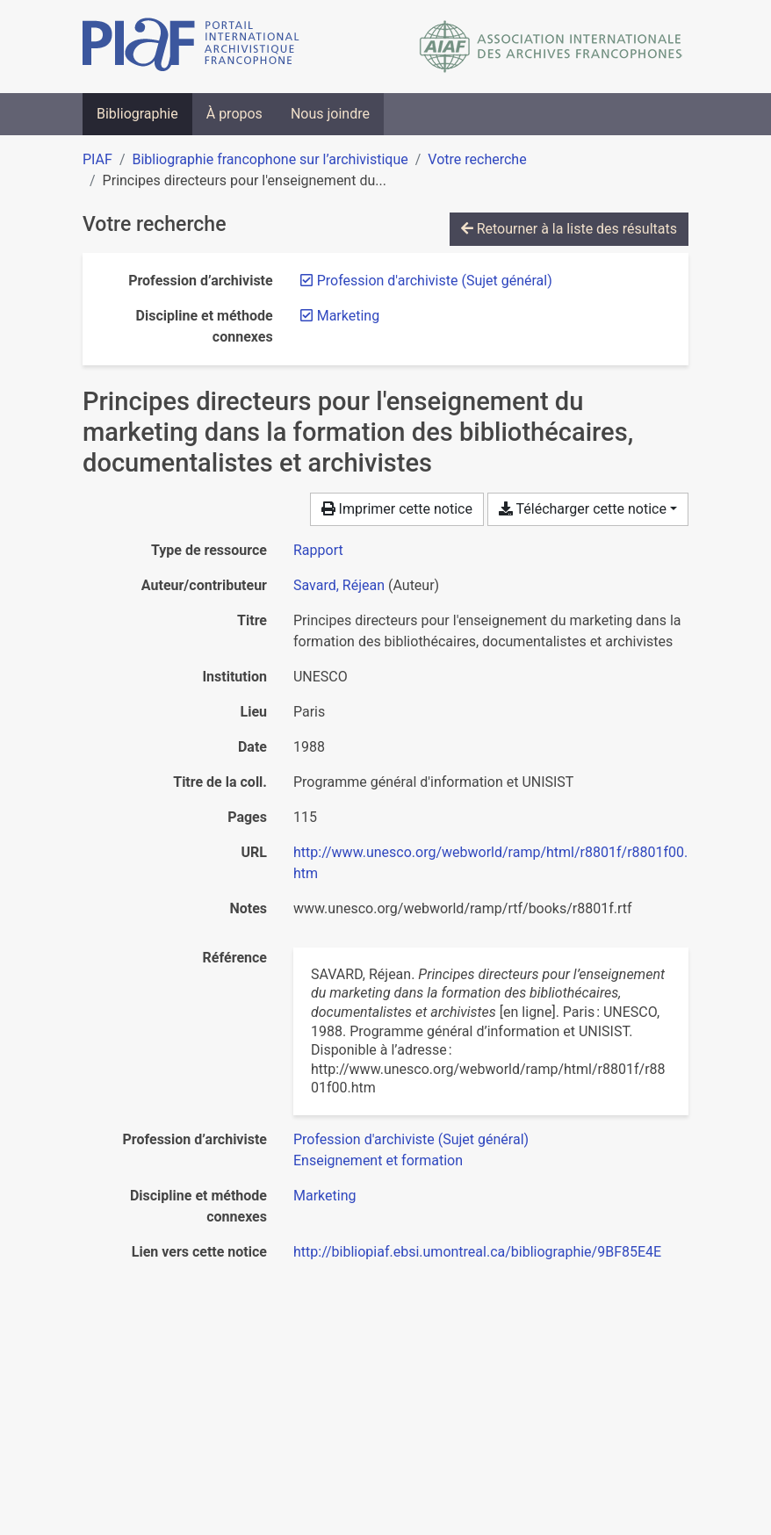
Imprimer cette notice (396, 509)
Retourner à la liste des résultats (569, 228)
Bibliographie (137, 113)
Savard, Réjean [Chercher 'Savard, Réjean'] (339, 585)
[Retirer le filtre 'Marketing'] (348, 315)
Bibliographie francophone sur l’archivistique (269, 159)
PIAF (97, 159)
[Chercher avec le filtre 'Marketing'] (324, 1195)
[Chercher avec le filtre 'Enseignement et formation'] (378, 1160)
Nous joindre (330, 113)
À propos (234, 113)
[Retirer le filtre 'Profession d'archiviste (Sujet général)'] (434, 280)
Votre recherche (477, 159)
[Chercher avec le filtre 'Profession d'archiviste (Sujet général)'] (411, 1139)
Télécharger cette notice (583, 509)
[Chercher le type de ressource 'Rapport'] (318, 550)
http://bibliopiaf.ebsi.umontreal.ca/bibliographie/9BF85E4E (477, 1251)
